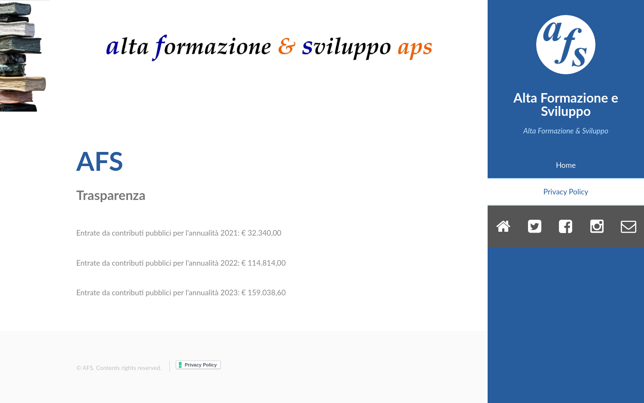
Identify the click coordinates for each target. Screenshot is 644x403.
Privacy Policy (566, 191)
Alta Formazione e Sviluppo (565, 104)
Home (566, 165)
